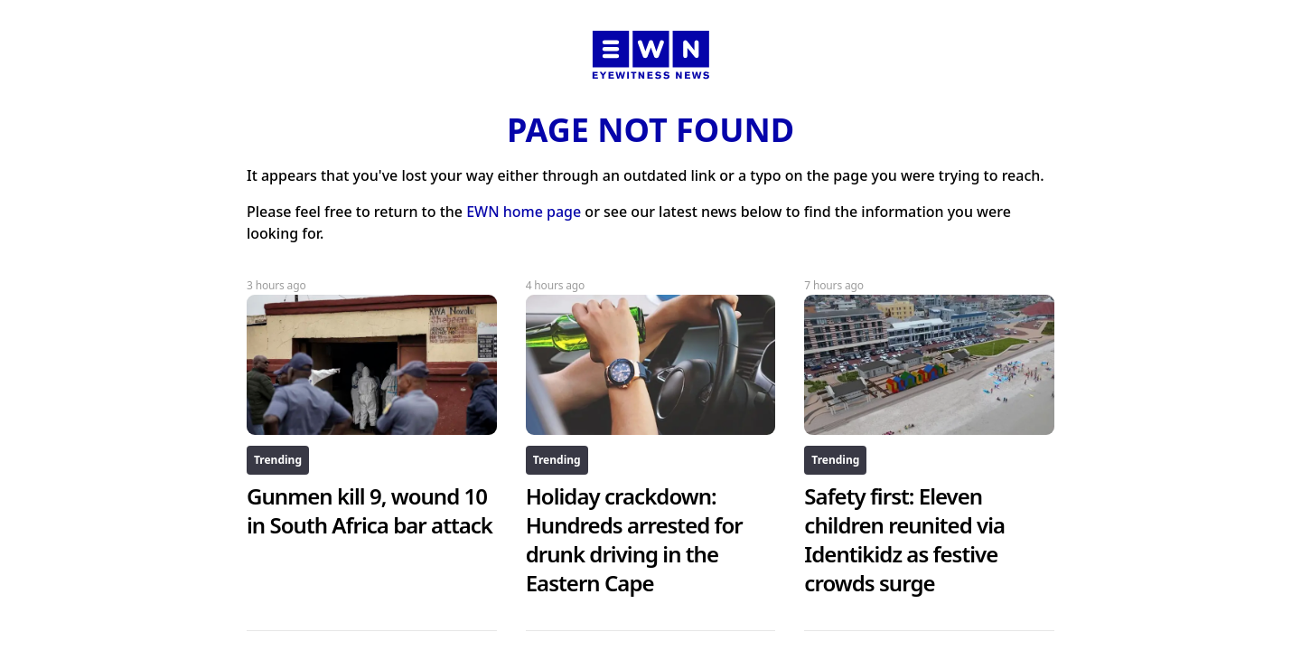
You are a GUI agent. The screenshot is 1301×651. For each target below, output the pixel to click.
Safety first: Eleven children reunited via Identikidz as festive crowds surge (904, 539)
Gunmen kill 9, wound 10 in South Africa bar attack (369, 510)
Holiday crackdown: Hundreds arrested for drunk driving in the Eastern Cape (634, 539)
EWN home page (523, 212)
